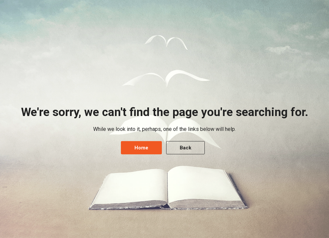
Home (141, 148)
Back (185, 148)
